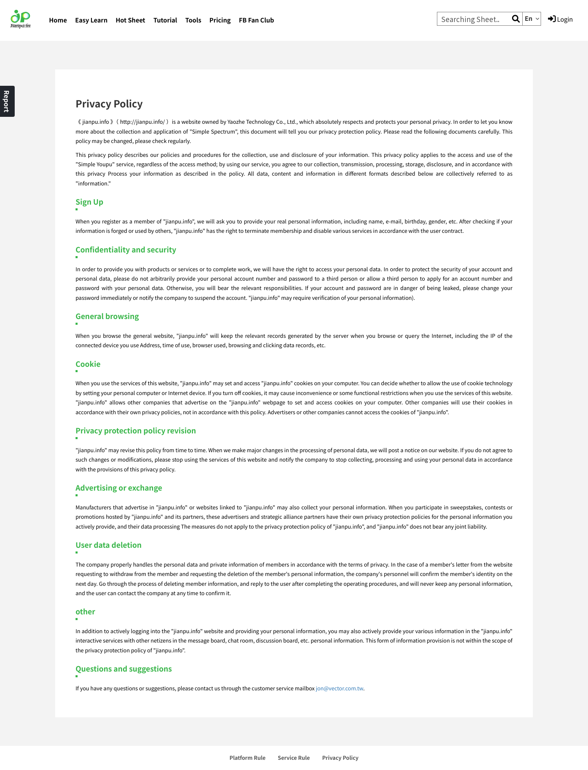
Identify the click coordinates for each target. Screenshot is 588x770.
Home (58, 20)
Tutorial (165, 20)
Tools (193, 20)
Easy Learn (91, 20)
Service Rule (294, 757)
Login (560, 19)
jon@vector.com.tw (339, 688)
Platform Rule (247, 757)
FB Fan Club (256, 20)
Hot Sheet (130, 20)
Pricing (220, 20)
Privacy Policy (340, 757)
